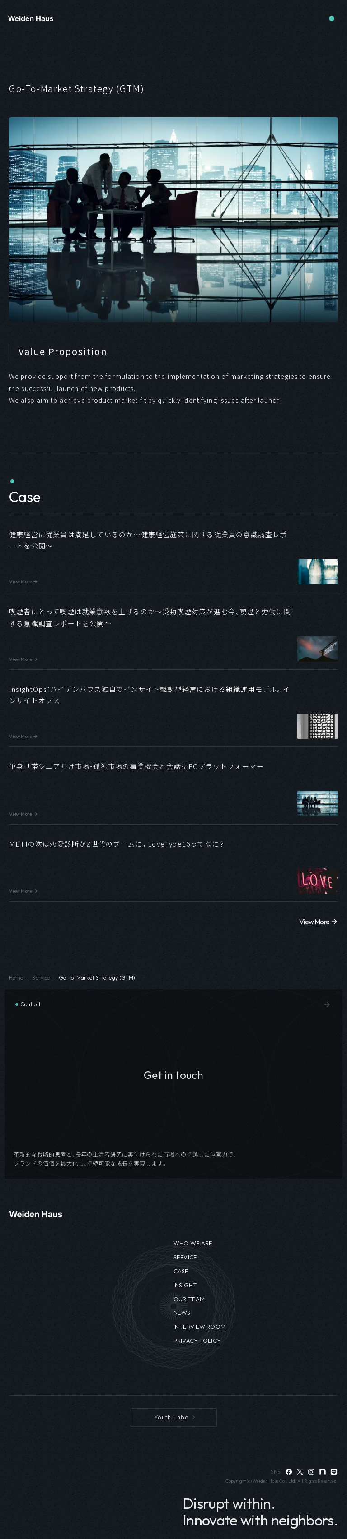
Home (16, 977)
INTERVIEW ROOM (199, 1326)
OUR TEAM (189, 1299)
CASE (181, 1271)
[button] (173, 554)
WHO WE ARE (193, 1243)
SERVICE (185, 1257)
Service (41, 977)
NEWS (182, 1312)
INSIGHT (185, 1285)
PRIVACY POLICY (197, 1340)
